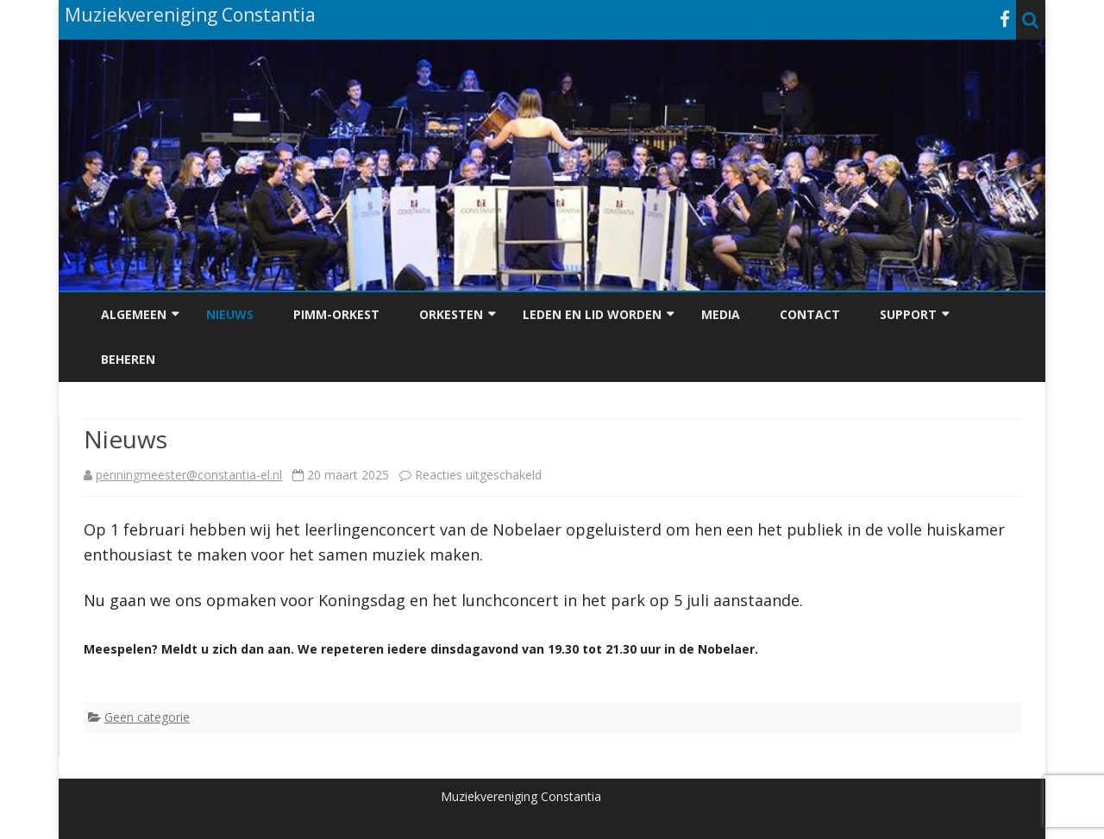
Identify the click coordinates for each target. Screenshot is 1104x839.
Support (908, 314)
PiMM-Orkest (336, 314)
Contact (810, 314)
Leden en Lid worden (592, 314)
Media (720, 314)
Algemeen (133, 314)
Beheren (128, 359)
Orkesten (451, 314)
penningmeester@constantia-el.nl (189, 474)
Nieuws (230, 314)
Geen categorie (147, 717)
